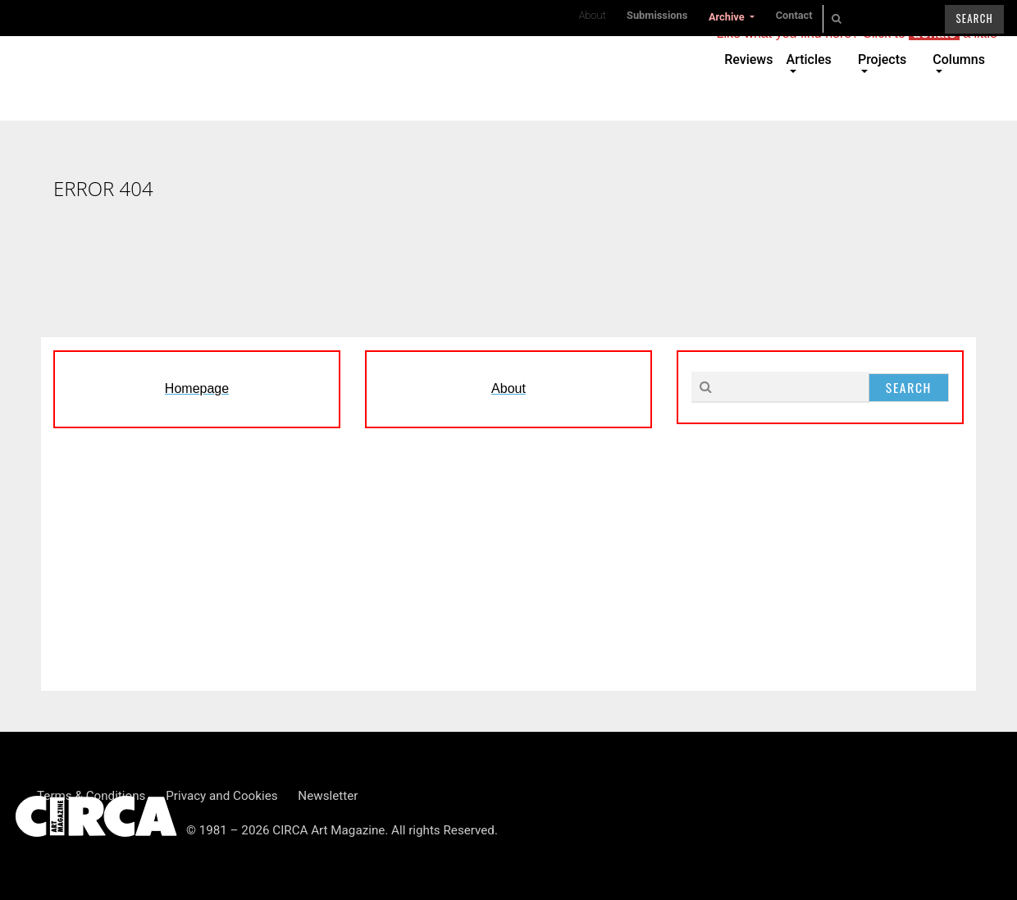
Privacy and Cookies (221, 795)
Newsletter (328, 795)
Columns (959, 59)
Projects (882, 59)
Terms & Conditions (91, 795)
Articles (809, 59)
